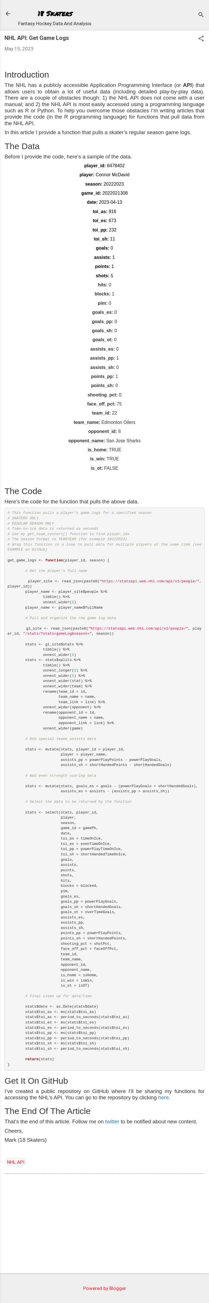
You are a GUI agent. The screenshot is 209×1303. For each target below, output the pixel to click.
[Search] (201, 15)
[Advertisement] (104, 1224)
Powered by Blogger (104, 1288)
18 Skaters (55, 13)
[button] (201, 39)
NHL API (15, 1162)
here (163, 1097)
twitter (112, 1121)
